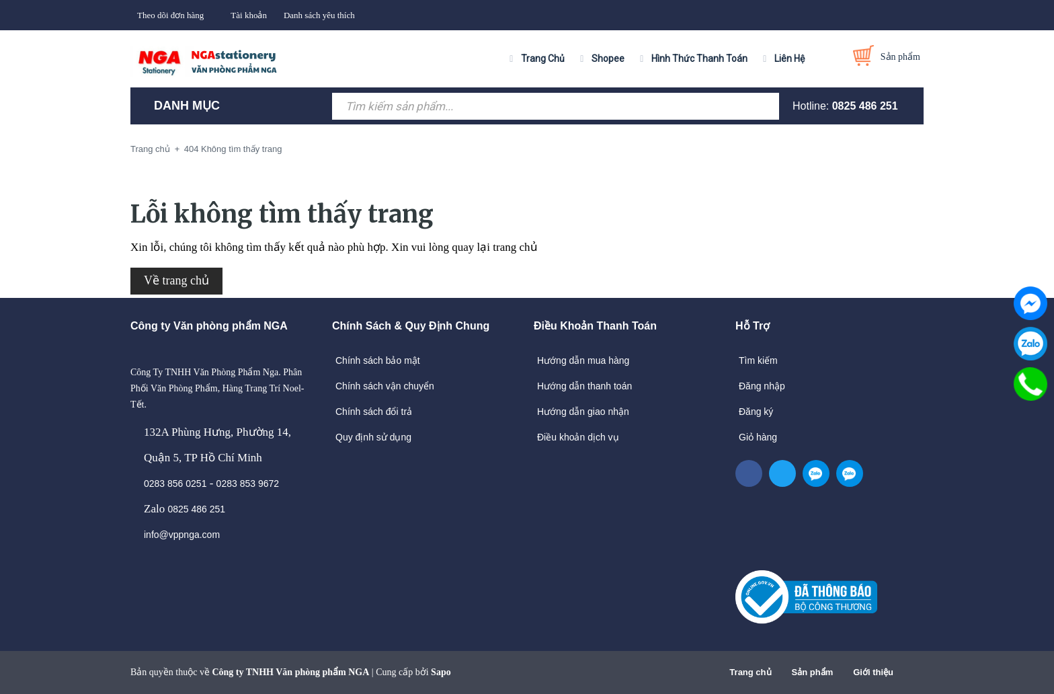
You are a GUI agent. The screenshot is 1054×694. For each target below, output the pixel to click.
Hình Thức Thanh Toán (699, 58)
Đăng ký (756, 411)
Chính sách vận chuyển (384, 386)
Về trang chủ (176, 280)
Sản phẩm (813, 672)
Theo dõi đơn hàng (170, 15)
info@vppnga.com (182, 534)
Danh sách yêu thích (319, 15)
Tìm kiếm (758, 360)
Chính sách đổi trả (373, 411)
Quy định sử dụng (373, 437)
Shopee (608, 58)
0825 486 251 (865, 106)
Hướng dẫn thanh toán (584, 386)
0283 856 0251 (175, 483)
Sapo (441, 672)
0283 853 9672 (247, 483)
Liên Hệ (789, 58)
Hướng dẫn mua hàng (583, 360)
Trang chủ (750, 672)
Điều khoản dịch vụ (578, 437)
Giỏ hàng (758, 437)
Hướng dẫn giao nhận (583, 411)
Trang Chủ (543, 58)
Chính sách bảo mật (377, 360)
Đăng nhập (762, 386)
